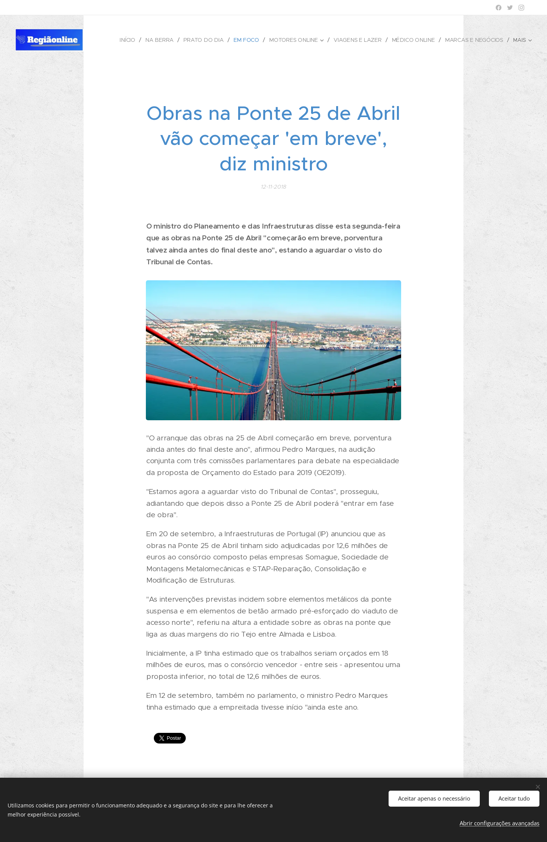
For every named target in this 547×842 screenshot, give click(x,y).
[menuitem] (134, 39)
